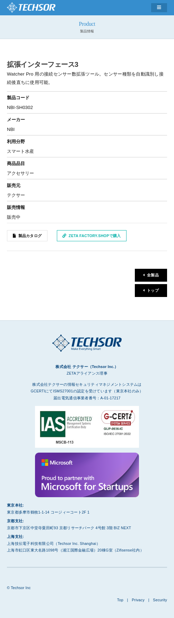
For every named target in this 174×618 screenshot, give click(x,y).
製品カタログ (30, 236)
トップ (153, 290)
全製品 (153, 275)
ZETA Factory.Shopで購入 (95, 236)
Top (120, 600)
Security (160, 600)
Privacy (138, 600)
